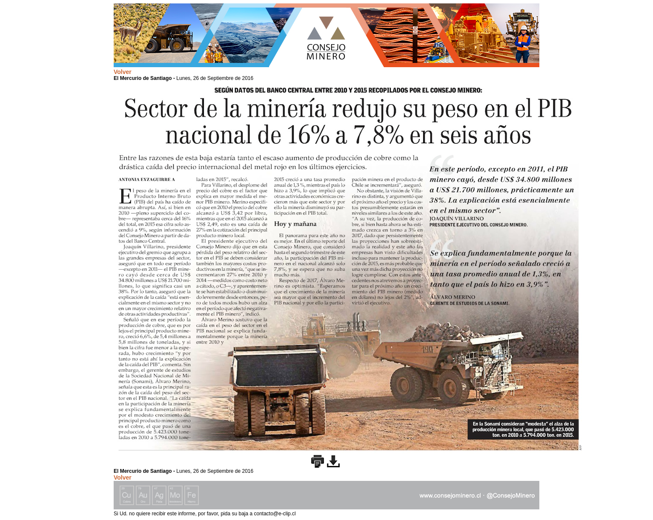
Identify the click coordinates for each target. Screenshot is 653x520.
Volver (123, 71)
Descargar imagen (333, 461)
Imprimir (317, 461)
